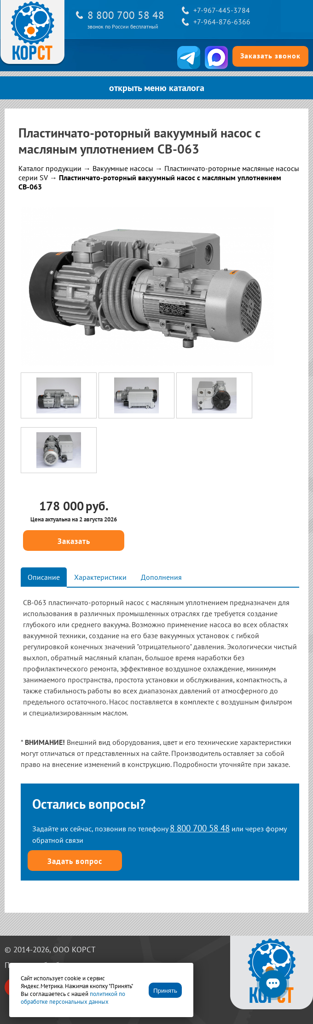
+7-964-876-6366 (221, 21)
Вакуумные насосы (123, 168)
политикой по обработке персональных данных (73, 998)
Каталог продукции (49, 168)
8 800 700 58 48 (125, 15)
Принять (165, 990)
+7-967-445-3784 (221, 10)
